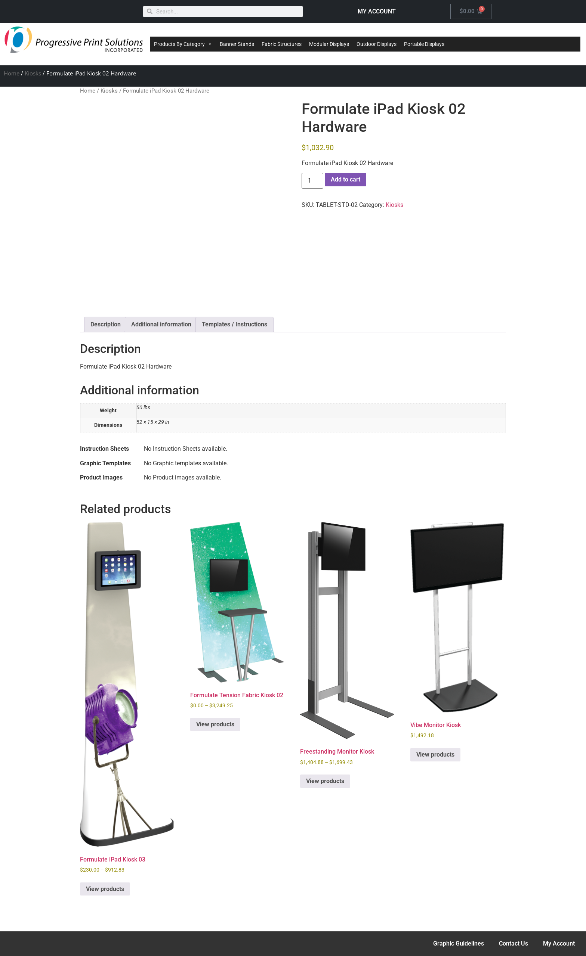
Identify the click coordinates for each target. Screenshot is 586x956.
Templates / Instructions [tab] (234, 324)
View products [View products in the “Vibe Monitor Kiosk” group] (435, 754)
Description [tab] (105, 324)
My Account (559, 943)
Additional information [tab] (161, 324)
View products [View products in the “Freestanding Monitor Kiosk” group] (325, 781)
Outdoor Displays (377, 44)
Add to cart (345, 179)
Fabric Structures (282, 44)
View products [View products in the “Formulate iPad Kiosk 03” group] (105, 889)
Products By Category (183, 44)
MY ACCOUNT (377, 11)
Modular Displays (329, 44)
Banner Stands (237, 44)
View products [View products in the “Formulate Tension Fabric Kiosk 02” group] (215, 724)
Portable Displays (424, 44)
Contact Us (513, 943)
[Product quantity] (312, 181)
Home (11, 73)
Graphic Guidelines (458, 943)
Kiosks (33, 73)
